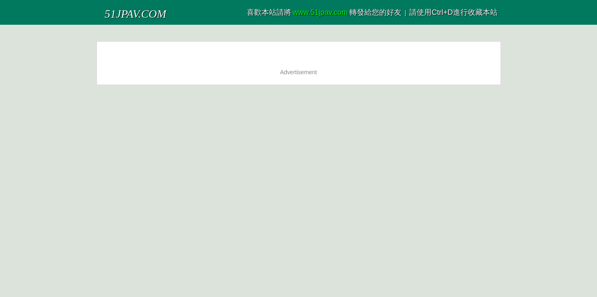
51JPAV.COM (125, 10)
